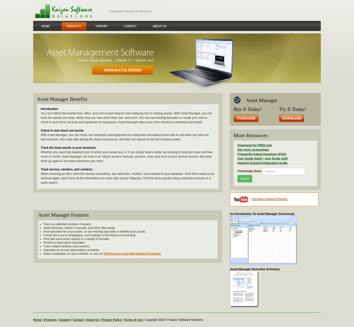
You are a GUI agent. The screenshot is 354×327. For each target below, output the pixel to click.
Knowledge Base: (249, 171)
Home (37, 320)
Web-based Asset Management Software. (132, 253)
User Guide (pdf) (276, 158)
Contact (78, 320)
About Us (92, 320)
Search (245, 178)
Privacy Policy (112, 320)
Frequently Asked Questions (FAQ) (261, 154)
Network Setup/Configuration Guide (262, 163)
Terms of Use (133, 320)
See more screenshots (253, 149)
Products (50, 320)
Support (64, 320)
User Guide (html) (250, 158)
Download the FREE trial (254, 145)
